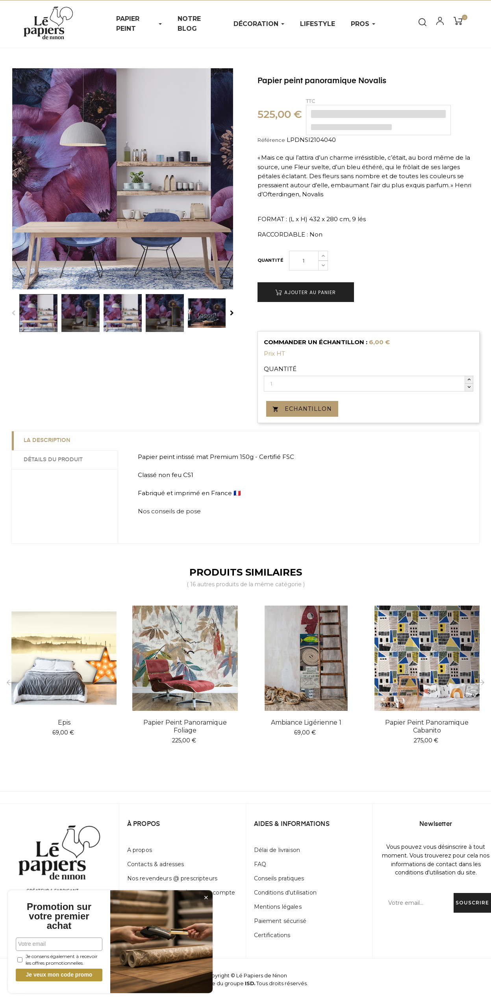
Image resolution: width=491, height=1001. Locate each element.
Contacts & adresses (155, 864)
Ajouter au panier (305, 292)
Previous (13, 313)
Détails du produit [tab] (53, 459)
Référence (271, 140)
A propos (139, 850)
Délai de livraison (277, 850)
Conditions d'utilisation (285, 892)
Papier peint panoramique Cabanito (427, 726)
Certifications (272, 935)
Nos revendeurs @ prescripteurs (172, 878)
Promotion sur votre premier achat (59, 916)
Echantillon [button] (302, 408)
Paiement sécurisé (280, 921)
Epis (64, 722)
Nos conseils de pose (169, 511)
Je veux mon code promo (59, 974)
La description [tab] (47, 440)
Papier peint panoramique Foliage (185, 726)
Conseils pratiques (279, 878)
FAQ (260, 864)
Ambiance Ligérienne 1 (306, 722)
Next (232, 313)
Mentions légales (278, 906)
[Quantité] (304, 260)
